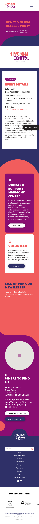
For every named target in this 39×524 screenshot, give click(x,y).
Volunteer (19, 468)
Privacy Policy (29, 516)
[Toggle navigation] (31, 6)
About (20, 474)
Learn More (16, 266)
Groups (19, 465)
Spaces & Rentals (19, 462)
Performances (10, 79)
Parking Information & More (17, 413)
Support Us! (16, 225)
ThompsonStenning (20, 519)
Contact (19, 471)
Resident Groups (19, 477)
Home (8, 31)
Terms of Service (10, 518)
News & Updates (19, 455)
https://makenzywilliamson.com (17, 109)
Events (14, 31)
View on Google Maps (15, 419)
